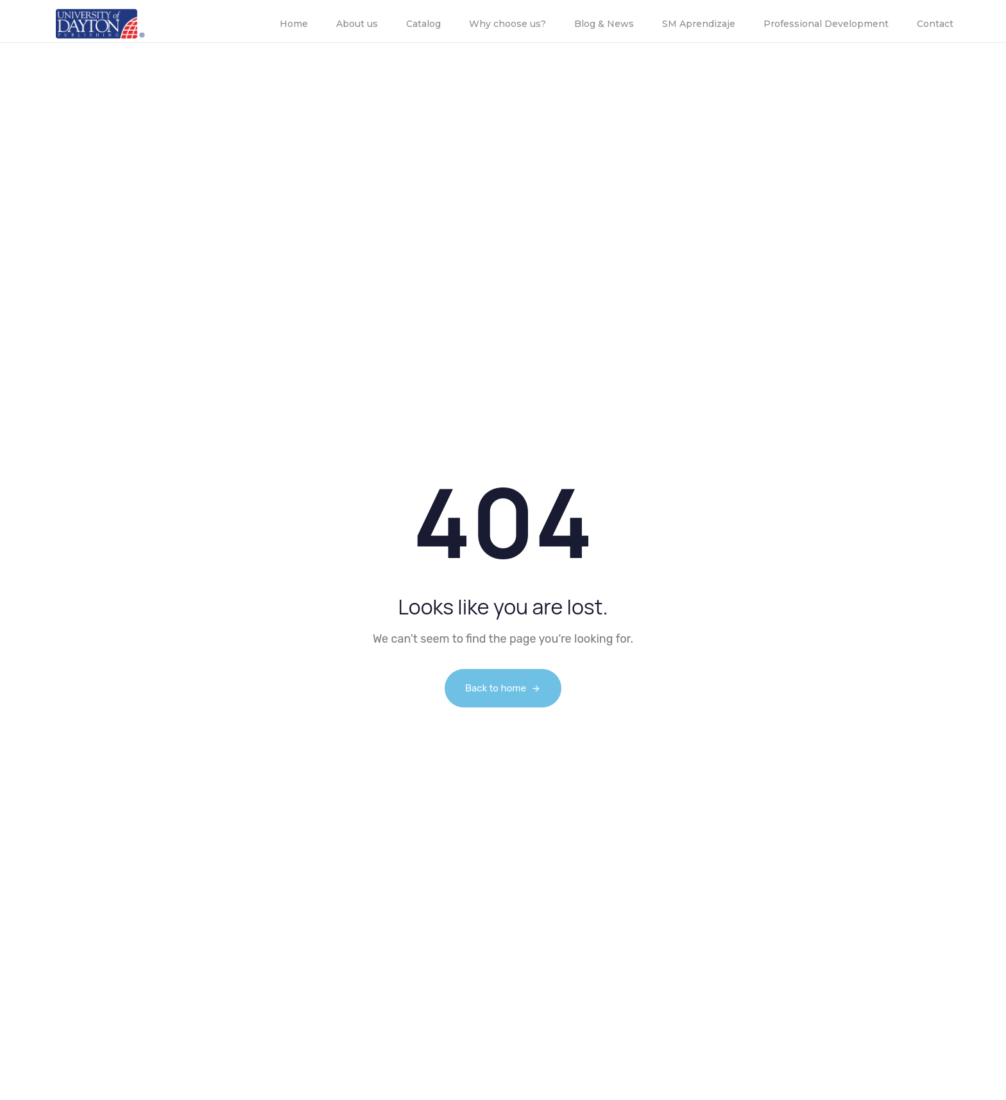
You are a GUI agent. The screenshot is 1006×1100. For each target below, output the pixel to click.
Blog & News (604, 24)
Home (294, 24)
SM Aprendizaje (698, 24)
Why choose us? (507, 24)
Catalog (423, 24)
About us (357, 24)
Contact (935, 24)
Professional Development (826, 24)
